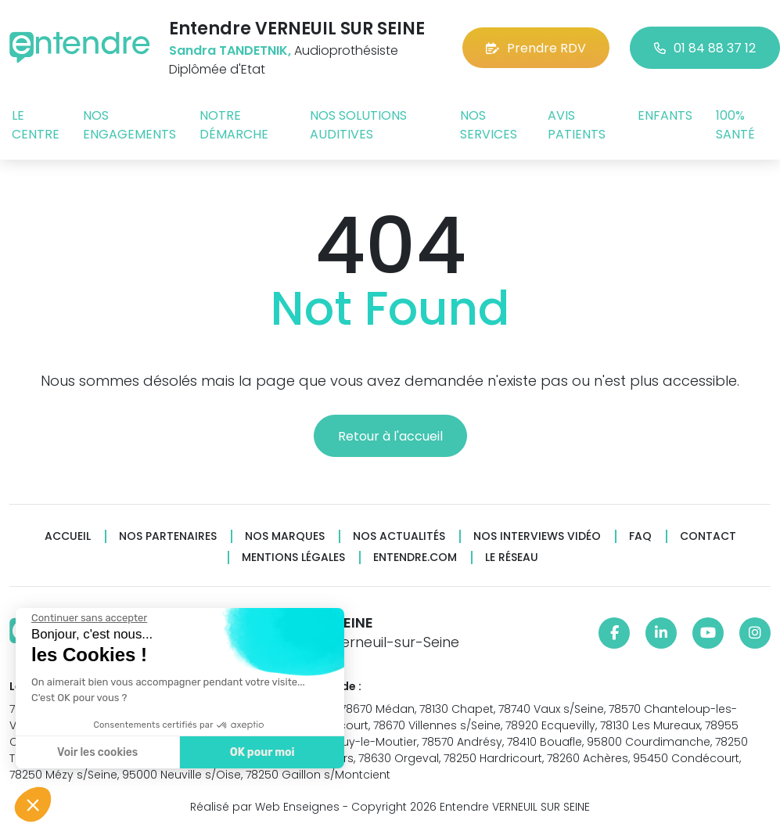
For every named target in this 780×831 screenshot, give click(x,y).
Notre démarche (233, 124)
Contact (708, 536)
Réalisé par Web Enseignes (265, 807)
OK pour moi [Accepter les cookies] (255, 752)
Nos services (488, 124)
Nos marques (285, 536)
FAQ (640, 536)
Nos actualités (399, 536)
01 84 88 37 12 (705, 48)
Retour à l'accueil (390, 436)
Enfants (665, 115)
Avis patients (577, 124)
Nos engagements (129, 124)
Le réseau (511, 557)
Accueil (68, 536)
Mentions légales (293, 557)
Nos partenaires (168, 536)
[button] (33, 804)
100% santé (735, 124)
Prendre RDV (536, 48)
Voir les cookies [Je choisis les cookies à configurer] (90, 752)
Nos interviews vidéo (537, 536)
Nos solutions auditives (358, 124)
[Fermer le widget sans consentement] (82, 618)
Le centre (35, 124)
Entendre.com (415, 557)
